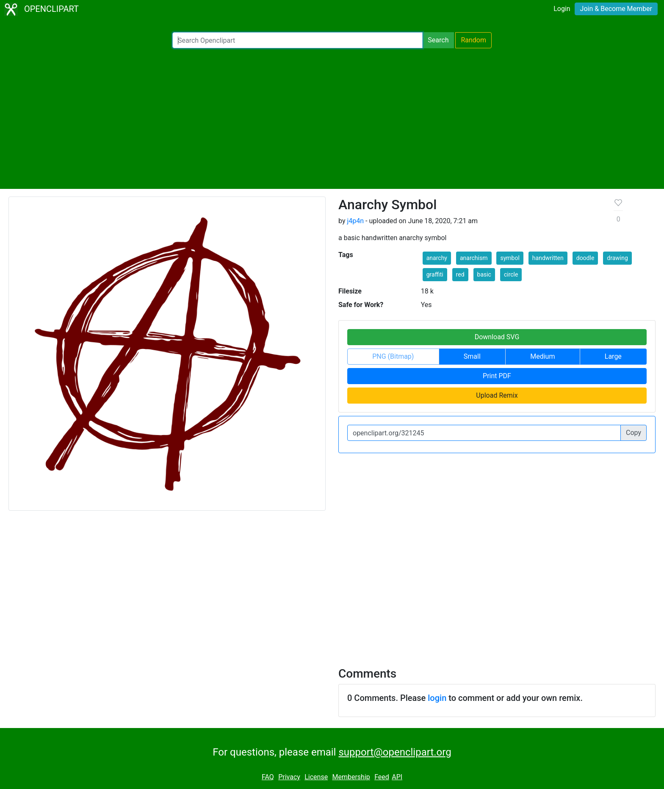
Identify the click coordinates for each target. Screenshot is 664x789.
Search (438, 40)
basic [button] (484, 274)
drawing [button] (617, 258)
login (437, 698)
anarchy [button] (436, 258)
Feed (381, 777)
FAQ (268, 777)
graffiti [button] (434, 274)
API (397, 777)
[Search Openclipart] (297, 40)
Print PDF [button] (497, 376)
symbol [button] (509, 258)
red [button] (460, 274)
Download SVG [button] (497, 337)
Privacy (289, 777)
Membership (351, 777)
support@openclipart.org (394, 752)
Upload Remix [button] (496, 395)
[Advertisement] (332, 118)
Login (561, 9)
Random (473, 40)
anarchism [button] (474, 258)
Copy (633, 433)
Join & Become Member (616, 9)
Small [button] (472, 356)
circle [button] (511, 274)
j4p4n (355, 221)
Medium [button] (542, 356)
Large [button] (613, 356)
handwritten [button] (548, 258)
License (316, 777)
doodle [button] (585, 258)
